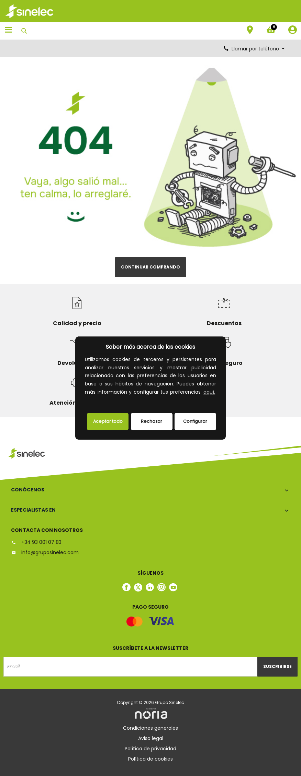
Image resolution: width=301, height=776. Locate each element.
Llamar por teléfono (255, 48)
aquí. (209, 392)
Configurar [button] (195, 421)
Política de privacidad (150, 748)
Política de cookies (150, 758)
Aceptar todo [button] (108, 421)
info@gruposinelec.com (45, 552)
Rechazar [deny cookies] (151, 421)
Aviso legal (150, 738)
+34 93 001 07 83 (36, 542)
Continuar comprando (150, 267)
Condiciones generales (150, 728)
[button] (86, 401)
